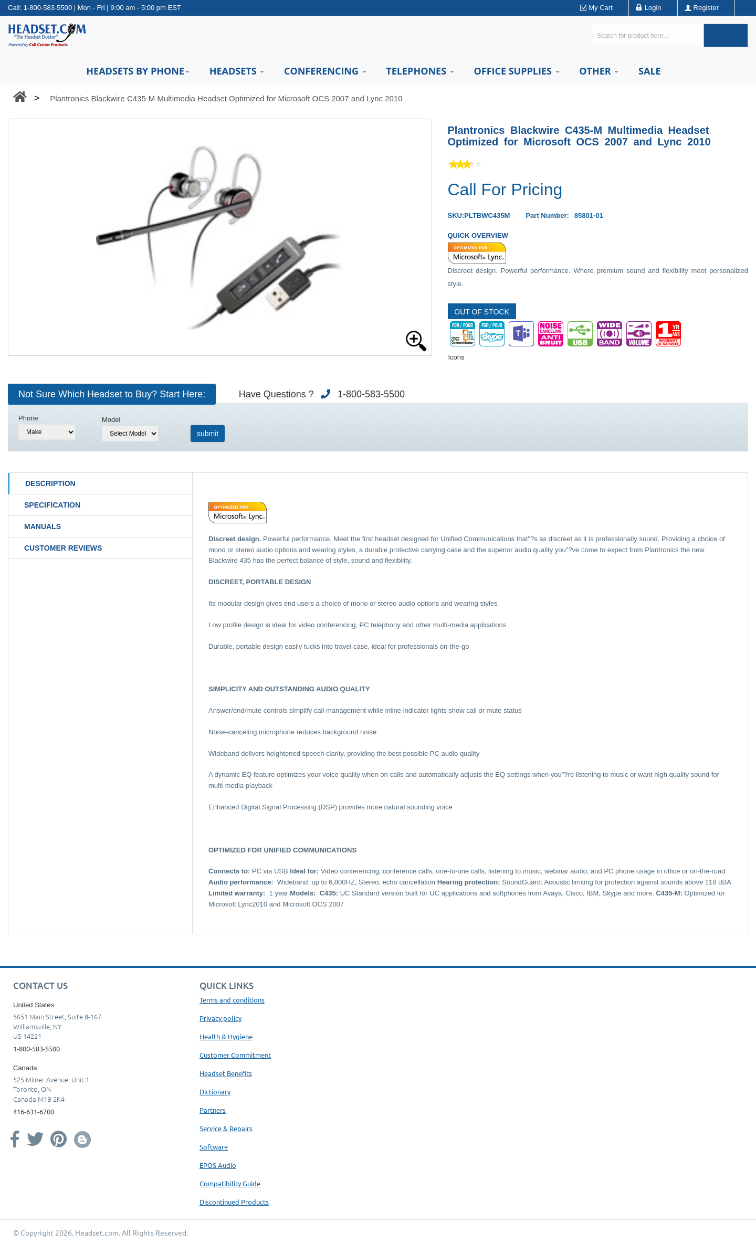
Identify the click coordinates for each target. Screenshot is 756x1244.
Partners (213, 1109)
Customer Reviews (63, 548)
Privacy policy (221, 1018)
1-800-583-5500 (48, 8)
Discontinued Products (234, 1201)
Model (111, 420)
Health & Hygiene (226, 1036)
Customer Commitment (235, 1054)
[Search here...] (647, 35)
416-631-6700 (33, 1111)
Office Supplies (516, 71)
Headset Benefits (226, 1073)
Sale (649, 71)
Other (598, 71)
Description (50, 483)
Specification (52, 505)
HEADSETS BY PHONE (138, 71)
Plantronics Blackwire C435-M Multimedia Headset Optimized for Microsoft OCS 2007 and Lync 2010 (226, 98)
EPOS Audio (218, 1165)
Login (653, 8)
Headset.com (97, 1232)
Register (706, 8)
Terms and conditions (232, 999)
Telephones (420, 71)
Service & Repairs (226, 1128)
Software (214, 1146)
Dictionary (215, 1091)
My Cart (601, 8)
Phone (28, 418)
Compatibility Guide (230, 1183)
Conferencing (325, 71)
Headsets (237, 71)
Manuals (42, 526)
